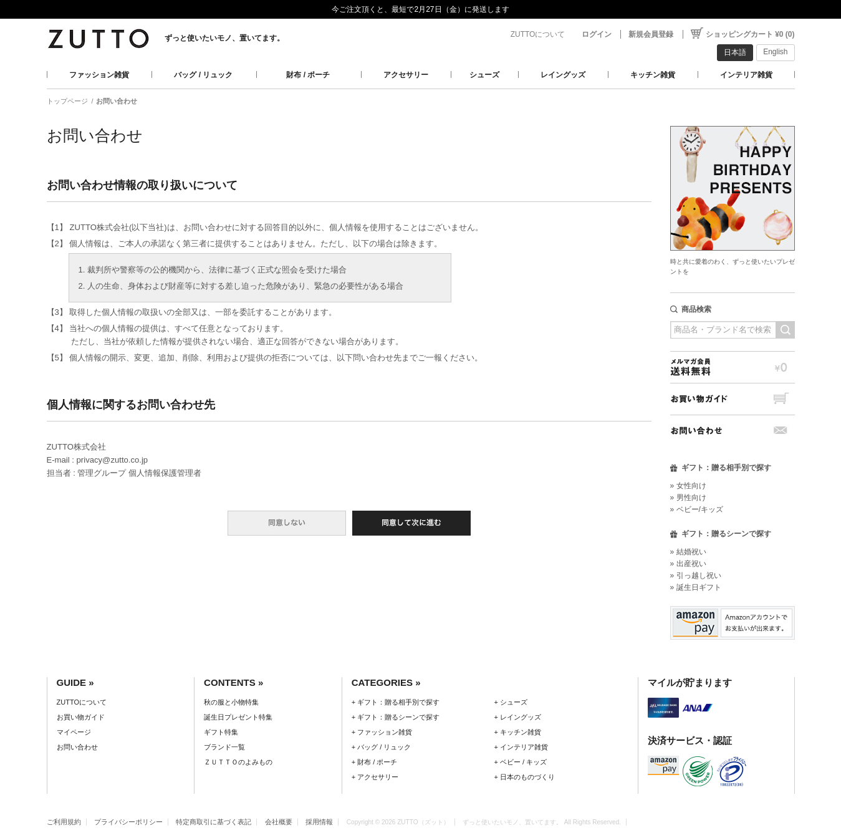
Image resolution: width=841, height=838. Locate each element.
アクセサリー (405, 74)
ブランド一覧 (224, 747)
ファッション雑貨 (99, 74)
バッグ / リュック (203, 74)
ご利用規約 (64, 822)
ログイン (597, 34)
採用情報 (319, 822)
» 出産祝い (688, 563)
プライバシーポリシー (128, 822)
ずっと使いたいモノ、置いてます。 (224, 38)
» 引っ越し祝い (695, 575)
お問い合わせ (732, 430)
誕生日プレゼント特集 (238, 717)
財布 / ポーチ (308, 74)
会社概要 (278, 822)
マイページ (74, 732)
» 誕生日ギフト (695, 587)
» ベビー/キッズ (696, 509)
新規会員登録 (650, 34)
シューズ (484, 74)
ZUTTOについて (538, 34)
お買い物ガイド (732, 399)
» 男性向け (688, 497)
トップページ (67, 101)
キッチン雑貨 (652, 74)
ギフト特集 (221, 732)
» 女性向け (688, 485)
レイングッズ (563, 74)
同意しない (287, 523)
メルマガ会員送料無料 (732, 367)
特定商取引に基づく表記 (213, 822)
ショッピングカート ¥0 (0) (750, 34)
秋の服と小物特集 (231, 702)
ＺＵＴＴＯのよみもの (238, 762)
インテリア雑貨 (746, 74)
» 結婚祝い (688, 551)
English (775, 51)
